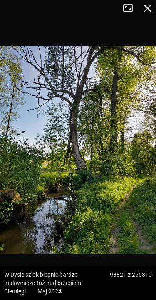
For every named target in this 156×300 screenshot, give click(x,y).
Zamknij (147, 8)
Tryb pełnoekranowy (131, 8)
